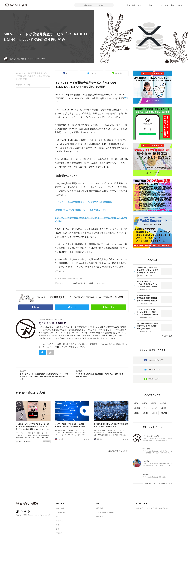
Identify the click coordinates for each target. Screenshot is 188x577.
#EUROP (164, 413)
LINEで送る (118, 73)
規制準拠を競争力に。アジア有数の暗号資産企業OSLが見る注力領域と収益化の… (148, 298)
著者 (172, 5)
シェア (68, 73)
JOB (166, 5)
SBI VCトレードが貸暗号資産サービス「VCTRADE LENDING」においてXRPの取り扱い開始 (33, 76)
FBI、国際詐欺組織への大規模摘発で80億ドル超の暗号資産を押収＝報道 (147, 326)
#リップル (101, 283)
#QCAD (163, 403)
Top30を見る (167, 336)
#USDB (145, 413)
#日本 (91, 283)
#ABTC (144, 403)
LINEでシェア (153, 379)
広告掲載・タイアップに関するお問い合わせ (153, 508)
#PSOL (146, 408)
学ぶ (150, 5)
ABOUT (180, 5)
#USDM (137, 408)
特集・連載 (131, 5)
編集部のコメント (23, 84)
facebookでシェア (155, 360)
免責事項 (99, 516)
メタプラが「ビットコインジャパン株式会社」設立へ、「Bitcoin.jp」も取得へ (147, 312)
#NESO (163, 408)
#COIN (154, 408)
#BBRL (154, 413)
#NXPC (136, 413)
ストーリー (142, 5)
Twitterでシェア (154, 369)
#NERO (153, 403)
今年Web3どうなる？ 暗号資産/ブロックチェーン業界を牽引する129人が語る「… (147, 270)
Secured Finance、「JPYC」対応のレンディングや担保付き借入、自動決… (148, 284)
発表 (126, 98)
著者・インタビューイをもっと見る (158, 483)
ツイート (93, 73)
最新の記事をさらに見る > (118, 451)
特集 (151, 275)
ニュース (158, 5)
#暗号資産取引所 (79, 283)
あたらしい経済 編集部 (52, 323)
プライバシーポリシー (105, 512)
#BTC (136, 403)
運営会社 (99, 508)
